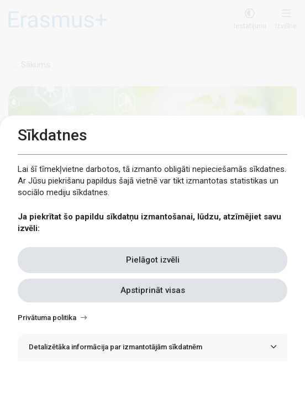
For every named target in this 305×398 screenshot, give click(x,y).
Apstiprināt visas (152, 290)
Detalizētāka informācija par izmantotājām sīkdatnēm (115, 347)
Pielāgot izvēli (153, 260)
